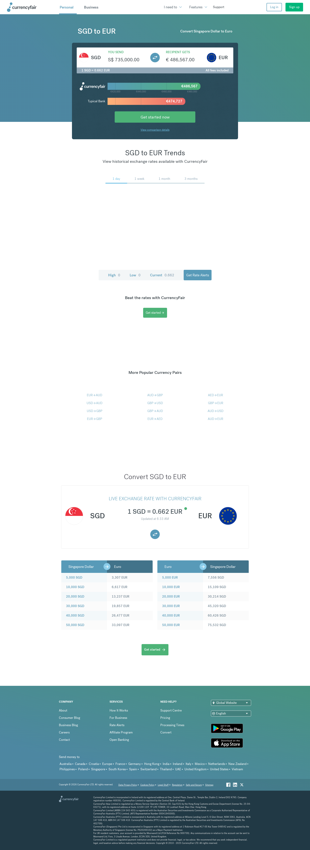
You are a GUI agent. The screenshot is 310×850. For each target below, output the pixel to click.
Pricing (165, 718)
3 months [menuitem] (191, 179)
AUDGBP (155, 395)
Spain (133, 769)
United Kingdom (195, 769)
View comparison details (155, 130)
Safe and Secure (194, 785)
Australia (66, 764)
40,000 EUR (171, 615)
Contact (64, 740)
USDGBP (94, 411)
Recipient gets (178, 52)
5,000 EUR (170, 577)
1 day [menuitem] (116, 179)
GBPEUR (215, 403)
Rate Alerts (117, 725)
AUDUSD (215, 411)
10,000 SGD (75, 587)
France (120, 764)
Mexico (200, 764)
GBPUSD (155, 403)
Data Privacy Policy (127, 785)
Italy (188, 764)
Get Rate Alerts (197, 275)
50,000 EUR (171, 625)
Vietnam (237, 769)
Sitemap (209, 785)
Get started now (155, 117)
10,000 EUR (171, 587)
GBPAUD (155, 411)
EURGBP (94, 419)
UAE (178, 769)
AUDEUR (215, 419)
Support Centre (171, 710)
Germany (134, 764)
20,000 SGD (75, 596)
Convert (165, 732)
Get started (155, 313)
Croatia (94, 764)
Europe (107, 764)
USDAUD (94, 403)
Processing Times (172, 725)
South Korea (117, 769)
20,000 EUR (171, 596)
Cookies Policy (147, 785)
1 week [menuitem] (139, 179)
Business (91, 7)
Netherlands (216, 764)
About (63, 710)
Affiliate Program (121, 732)
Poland (83, 769)
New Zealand (237, 764)
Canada (80, 764)
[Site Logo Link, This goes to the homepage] (31, 7)
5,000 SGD (74, 577)
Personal (67, 7)
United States (219, 769)
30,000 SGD (75, 606)
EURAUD (94, 395)
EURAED (155, 419)
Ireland (177, 764)
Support (218, 7)
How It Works (119, 710)
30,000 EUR (171, 606)
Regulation (177, 785)
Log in (274, 7)
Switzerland (148, 769)
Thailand (166, 769)
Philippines (67, 769)
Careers (64, 732)
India (166, 764)
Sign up (294, 7)
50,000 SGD (75, 625)
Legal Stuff (163, 785)
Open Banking (119, 740)
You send (116, 52)
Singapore (98, 769)
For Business (118, 718)
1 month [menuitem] (164, 179)
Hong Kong (151, 764)
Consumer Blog (69, 718)
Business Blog (68, 725)
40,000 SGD (75, 615)
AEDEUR (215, 395)
